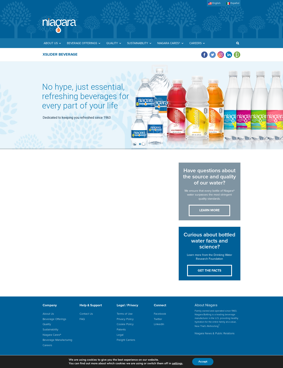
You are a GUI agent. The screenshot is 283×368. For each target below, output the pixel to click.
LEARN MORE (209, 210)
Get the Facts (209, 270)
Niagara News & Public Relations (214, 333)
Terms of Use (125, 313)
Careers (47, 345)
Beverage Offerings (54, 319)
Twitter (158, 319)
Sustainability (50, 329)
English (214, 3)
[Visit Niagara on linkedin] (229, 54)
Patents (121, 329)
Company (50, 305)
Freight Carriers (126, 339)
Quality (47, 324)
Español (232, 3)
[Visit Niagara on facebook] (205, 54)
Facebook (160, 313)
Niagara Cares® (52, 334)
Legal (120, 334)
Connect (160, 305)
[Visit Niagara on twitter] (213, 54)
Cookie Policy (125, 324)
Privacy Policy (125, 319)
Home (59, 26)
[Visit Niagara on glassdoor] (237, 54)
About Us (48, 313)
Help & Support (91, 305)
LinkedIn (159, 324)
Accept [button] (202, 362)
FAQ (82, 319)
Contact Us (86, 313)
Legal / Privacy (127, 305)
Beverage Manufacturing (57, 339)
